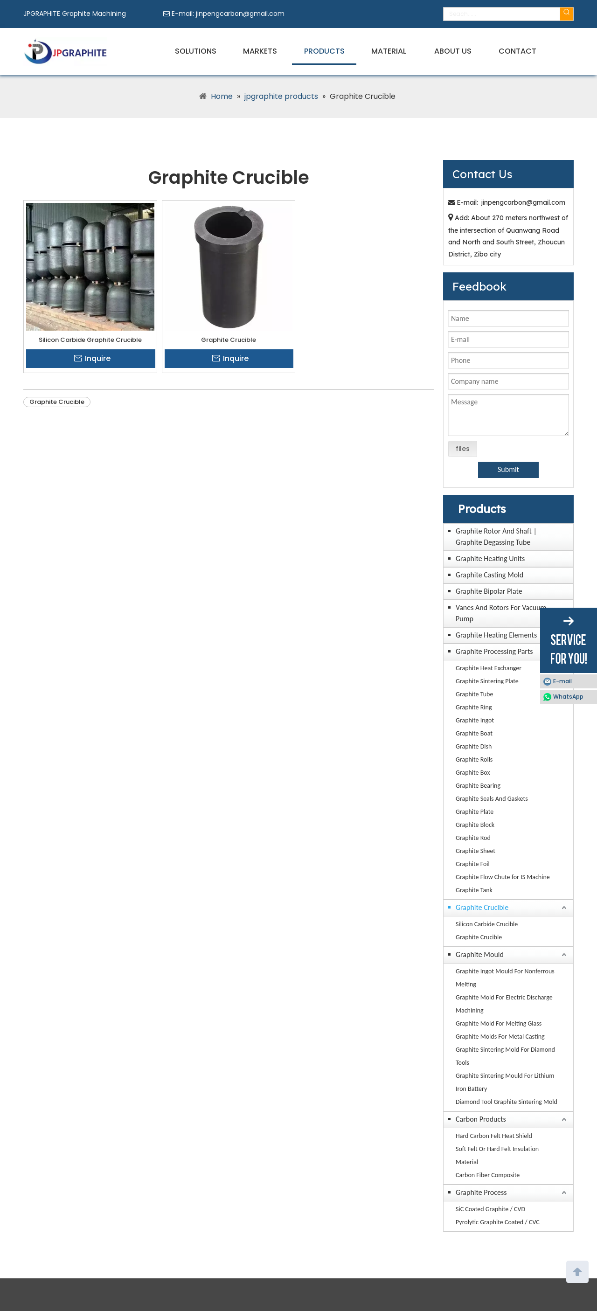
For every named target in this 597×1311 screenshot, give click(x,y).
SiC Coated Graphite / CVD (490, 1209)
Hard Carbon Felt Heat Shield (494, 1136)
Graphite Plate (474, 812)
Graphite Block (475, 825)
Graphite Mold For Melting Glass (498, 1023)
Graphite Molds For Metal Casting (500, 1036)
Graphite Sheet (475, 851)
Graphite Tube (474, 694)
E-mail (562, 681)
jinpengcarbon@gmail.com (240, 13)
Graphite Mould (480, 954)
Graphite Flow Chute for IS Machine (503, 877)
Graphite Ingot (475, 720)
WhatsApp (568, 697)
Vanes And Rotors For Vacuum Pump (501, 613)
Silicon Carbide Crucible (487, 924)
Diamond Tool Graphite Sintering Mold (506, 1102)
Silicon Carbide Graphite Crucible (90, 339)
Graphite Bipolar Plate (489, 591)
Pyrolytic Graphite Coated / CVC (498, 1222)
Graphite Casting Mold (489, 574)
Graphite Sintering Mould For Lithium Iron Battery (505, 1082)
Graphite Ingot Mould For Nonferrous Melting (505, 977)
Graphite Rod (473, 838)
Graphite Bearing (478, 786)
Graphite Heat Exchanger (488, 668)
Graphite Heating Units (490, 558)
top (577, 1271)
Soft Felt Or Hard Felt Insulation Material (497, 1155)
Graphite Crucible (228, 339)
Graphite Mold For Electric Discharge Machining (504, 1003)
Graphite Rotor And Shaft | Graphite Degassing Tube (496, 537)
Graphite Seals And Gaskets (492, 799)
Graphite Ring (474, 707)
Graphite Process (481, 1192)
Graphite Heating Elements (496, 635)
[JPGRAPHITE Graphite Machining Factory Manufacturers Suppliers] (65, 51)
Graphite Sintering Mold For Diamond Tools (505, 1056)
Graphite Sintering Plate (487, 681)
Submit (508, 469)
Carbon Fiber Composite (488, 1175)
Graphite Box (473, 773)
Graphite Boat (474, 733)
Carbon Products (481, 1119)
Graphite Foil (473, 864)
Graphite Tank (474, 890)
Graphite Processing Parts (494, 651)
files (463, 448)
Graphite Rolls (474, 759)
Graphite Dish (474, 746)
